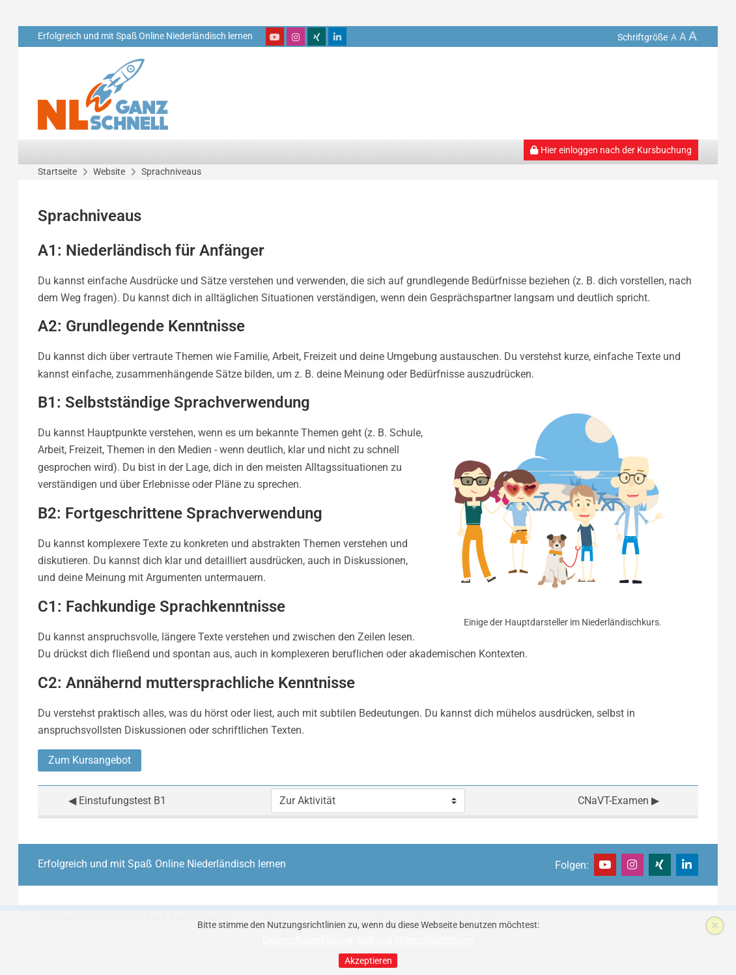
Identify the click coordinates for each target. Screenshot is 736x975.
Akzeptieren (368, 960)
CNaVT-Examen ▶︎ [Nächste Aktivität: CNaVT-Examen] (618, 800)
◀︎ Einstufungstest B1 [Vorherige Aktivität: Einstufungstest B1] (117, 800)
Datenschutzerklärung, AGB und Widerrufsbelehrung (368, 940)
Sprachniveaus (171, 171)
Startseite (57, 171)
